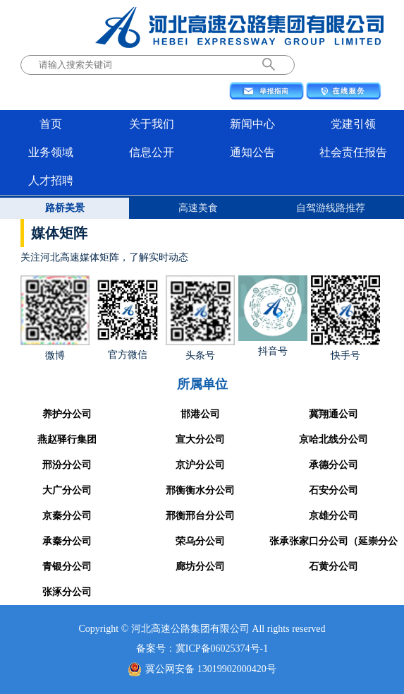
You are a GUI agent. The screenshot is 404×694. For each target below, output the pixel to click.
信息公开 (151, 152)
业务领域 (50, 152)
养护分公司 (67, 414)
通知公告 (252, 152)
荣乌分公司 (200, 541)
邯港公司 (200, 414)
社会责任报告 (353, 152)
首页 (50, 124)
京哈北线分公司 (333, 439)
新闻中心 (252, 124)
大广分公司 (67, 490)
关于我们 (151, 124)
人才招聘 (50, 180)
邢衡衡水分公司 (200, 490)
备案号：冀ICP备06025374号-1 (202, 648)
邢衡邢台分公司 (200, 515)
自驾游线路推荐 (330, 208)
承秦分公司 (67, 541)
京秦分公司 (67, 515)
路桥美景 (65, 208)
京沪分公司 (200, 465)
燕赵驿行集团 (67, 439)
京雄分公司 (333, 515)
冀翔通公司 (333, 414)
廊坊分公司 (200, 566)
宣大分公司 (200, 439)
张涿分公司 (67, 592)
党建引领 (353, 124)
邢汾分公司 (67, 465)
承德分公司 (333, 465)
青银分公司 (67, 566)
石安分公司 (333, 490)
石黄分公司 (333, 566)
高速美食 (198, 208)
